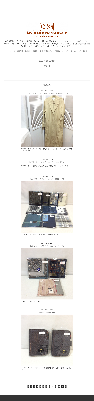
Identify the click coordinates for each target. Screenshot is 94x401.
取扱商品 (57, 51)
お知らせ (28, 51)
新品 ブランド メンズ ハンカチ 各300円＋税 (47, 179)
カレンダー (65, 51)
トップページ (11, 51)
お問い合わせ (83, 51)
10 (59, 386)
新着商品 (20, 51)
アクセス (74, 51)
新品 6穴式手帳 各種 (47, 312)
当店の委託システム (46, 51)
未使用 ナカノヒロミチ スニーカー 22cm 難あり (47, 162)
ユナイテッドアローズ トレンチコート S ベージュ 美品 (47, 93)
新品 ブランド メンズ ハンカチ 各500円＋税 (47, 246)
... (62, 386)
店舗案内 (35, 51)
